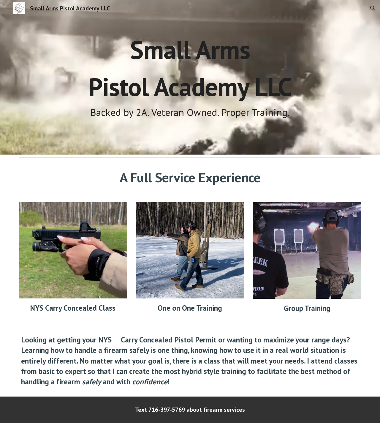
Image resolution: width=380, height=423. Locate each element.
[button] (373, 8)
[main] (190, 77)
